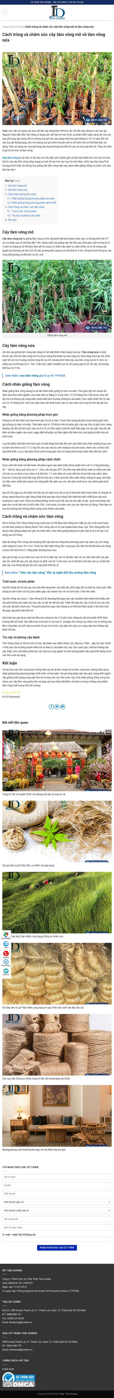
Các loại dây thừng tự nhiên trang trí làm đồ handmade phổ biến (36, 1078)
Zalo (6, 944)
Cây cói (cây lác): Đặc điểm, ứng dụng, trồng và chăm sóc (32, 936)
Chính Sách (8, 1369)
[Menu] (5, 12)
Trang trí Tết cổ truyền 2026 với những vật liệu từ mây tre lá (33, 794)
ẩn (17, 181)
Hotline (6, 954)
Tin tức (19, 26)
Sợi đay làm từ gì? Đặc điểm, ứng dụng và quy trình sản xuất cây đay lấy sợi (43, 1007)
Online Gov (8, 1375)
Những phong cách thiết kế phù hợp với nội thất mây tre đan (34, 1149)
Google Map (6, 935)
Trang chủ (7, 26)
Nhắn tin (6, 971)
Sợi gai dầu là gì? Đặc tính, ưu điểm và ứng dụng (28, 865)
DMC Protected (10, 1383)
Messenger (6, 962)
